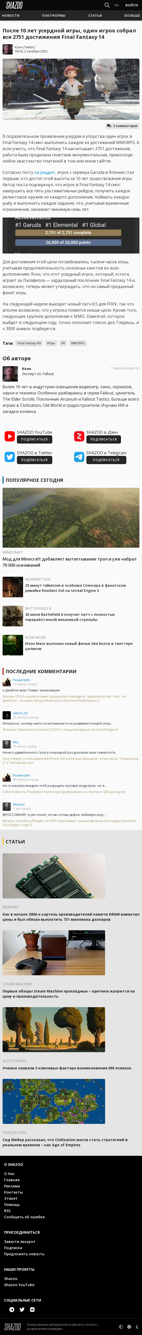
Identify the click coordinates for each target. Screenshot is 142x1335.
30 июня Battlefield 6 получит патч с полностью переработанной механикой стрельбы (70, 617)
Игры (51, 343)
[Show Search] (106, 5)
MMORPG (78, 343)
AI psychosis (14, 1060)
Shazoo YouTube (19, 1284)
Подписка (13, 1247)
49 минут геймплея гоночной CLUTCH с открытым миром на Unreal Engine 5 (60, 730)
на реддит (44, 172)
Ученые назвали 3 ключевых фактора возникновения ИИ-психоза (67, 1068)
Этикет (11, 1198)
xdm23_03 (20, 713)
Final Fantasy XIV (29, 343)
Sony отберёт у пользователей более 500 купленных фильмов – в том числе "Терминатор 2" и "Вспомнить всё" (71, 761)
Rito (15, 742)
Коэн (18, 47)
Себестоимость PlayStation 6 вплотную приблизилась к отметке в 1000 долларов (64, 792)
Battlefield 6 (38, 608)
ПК (63, 343)
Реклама (12, 1186)
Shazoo (10, 1278)
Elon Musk (35, 637)
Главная (11, 1179)
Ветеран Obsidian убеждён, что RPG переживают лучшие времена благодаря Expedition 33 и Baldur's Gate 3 (70, 823)
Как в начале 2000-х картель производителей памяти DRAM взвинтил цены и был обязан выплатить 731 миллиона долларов (71, 917)
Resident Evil (38, 579)
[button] (11, 15)
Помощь (12, 1204)
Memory (10, 907)
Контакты (13, 1192)
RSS (7, 1210)
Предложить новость (24, 1253)
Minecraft (13, 552)
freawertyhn (21, 680)
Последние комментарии (41, 671)
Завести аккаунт (20, 1241)
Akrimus (19, 804)
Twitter (29, 47)
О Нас (9, 1173)
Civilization (14, 1132)
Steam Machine (17, 983)
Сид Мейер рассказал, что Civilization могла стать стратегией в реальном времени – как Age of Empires (65, 1142)
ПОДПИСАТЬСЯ (34, 439)
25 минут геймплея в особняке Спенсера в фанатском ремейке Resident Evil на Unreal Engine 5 (75, 588)
